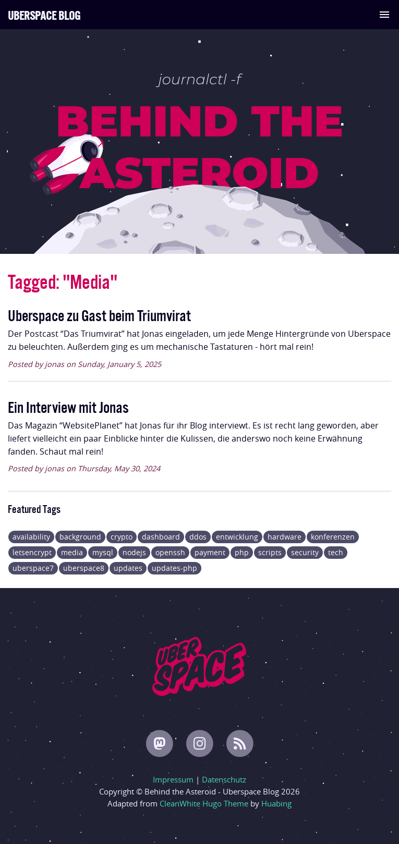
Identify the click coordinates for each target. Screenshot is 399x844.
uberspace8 (83, 568)
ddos (198, 537)
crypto (121, 537)
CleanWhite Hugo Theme (204, 803)
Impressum (173, 779)
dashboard (161, 537)
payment (210, 552)
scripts (270, 552)
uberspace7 (33, 568)
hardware (284, 537)
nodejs (134, 552)
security (305, 552)
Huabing (276, 803)
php (242, 552)
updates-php (174, 568)
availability (31, 537)
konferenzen (333, 537)
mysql (102, 552)
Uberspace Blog (44, 14)
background (80, 537)
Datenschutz (224, 779)
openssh (170, 552)
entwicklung (237, 537)
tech (335, 552)
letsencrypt (32, 552)
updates (128, 568)
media (72, 552)
